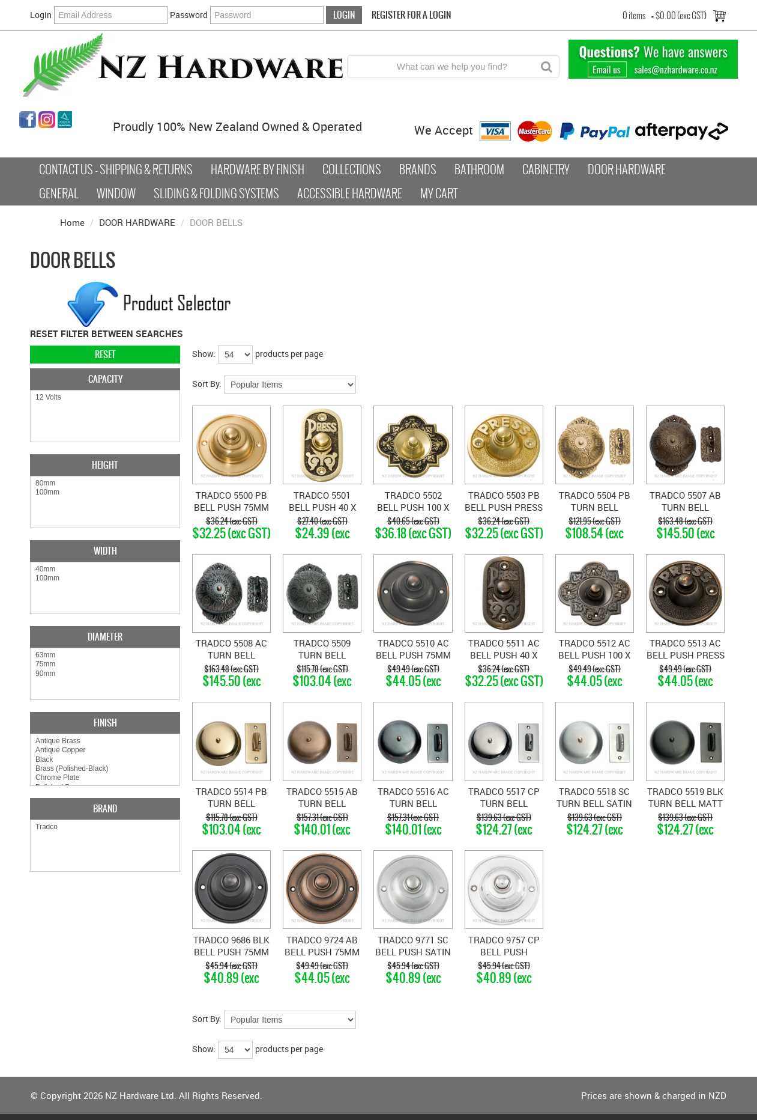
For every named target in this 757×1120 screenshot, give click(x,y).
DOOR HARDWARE (137, 222)
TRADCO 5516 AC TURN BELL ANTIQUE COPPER (413, 803)
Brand (105, 808)
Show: (204, 353)
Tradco (105, 827)
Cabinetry (546, 169)
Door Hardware (627, 169)
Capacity (105, 379)
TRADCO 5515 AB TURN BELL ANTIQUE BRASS (322, 803)
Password (189, 14)
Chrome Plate (105, 777)
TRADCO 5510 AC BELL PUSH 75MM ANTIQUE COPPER (413, 655)
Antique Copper (105, 750)
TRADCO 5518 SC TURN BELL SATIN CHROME (594, 803)
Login (41, 14)
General (59, 193)
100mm (105, 492)
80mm (105, 483)
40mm (105, 569)
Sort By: (207, 383)
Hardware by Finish (257, 169)
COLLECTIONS (351, 169)
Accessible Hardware (349, 193)
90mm (105, 673)
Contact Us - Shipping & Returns (116, 169)
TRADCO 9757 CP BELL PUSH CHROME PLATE (504, 952)
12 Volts (105, 397)
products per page (289, 353)
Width (105, 551)
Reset (105, 354)
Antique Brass (105, 741)
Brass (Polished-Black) (105, 768)
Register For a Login (411, 15)
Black (105, 759)
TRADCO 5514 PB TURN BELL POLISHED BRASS (231, 803)
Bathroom (479, 169)
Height (105, 465)
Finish (105, 722)
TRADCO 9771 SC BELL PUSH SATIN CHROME (413, 952)
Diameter (105, 637)
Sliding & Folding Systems (216, 193)
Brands (417, 169)
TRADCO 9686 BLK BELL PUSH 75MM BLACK (231, 952)
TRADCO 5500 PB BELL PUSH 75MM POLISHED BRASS (231, 507)
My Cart (438, 193)
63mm (105, 655)
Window (116, 193)
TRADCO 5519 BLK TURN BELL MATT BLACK (685, 803)
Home (72, 222)
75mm (105, 664)
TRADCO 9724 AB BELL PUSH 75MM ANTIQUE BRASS (322, 952)
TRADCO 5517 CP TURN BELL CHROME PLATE (504, 803)
